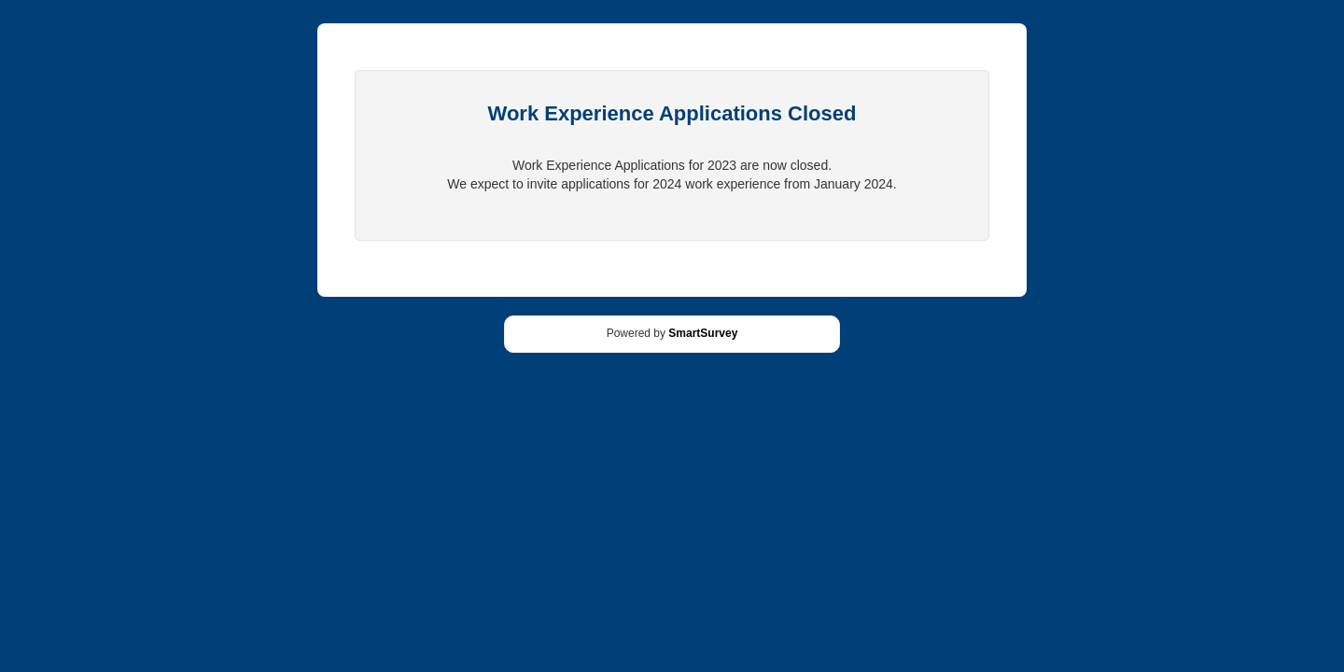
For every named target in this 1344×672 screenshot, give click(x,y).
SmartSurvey (702, 333)
